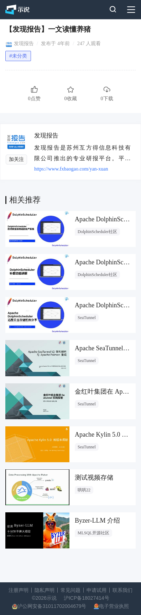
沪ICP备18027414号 (86, 598)
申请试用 (96, 590)
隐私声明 (44, 590)
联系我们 (122, 590)
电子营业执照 (114, 606)
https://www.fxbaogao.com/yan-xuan (71, 169)
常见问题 (70, 590)
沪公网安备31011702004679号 (51, 606)
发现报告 (24, 43)
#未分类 (18, 56)
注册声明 (18, 590)
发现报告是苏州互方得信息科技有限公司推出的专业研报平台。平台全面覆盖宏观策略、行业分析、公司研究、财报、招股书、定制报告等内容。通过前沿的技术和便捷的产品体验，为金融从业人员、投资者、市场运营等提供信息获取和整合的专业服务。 (82, 153)
